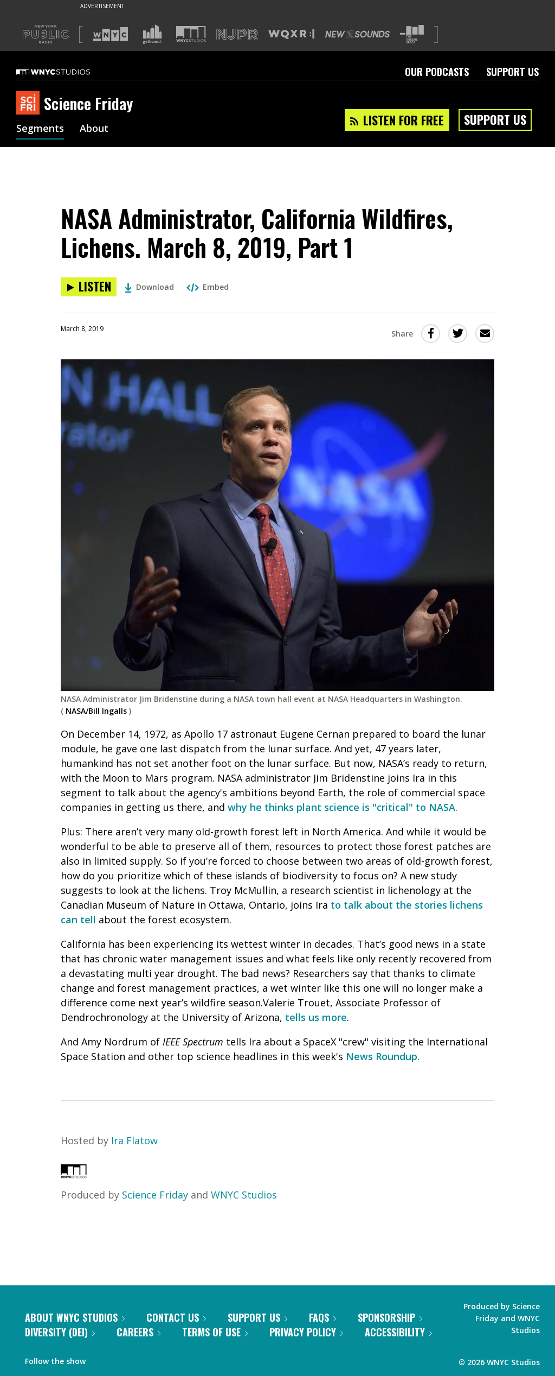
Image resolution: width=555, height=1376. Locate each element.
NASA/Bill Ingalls (96, 711)
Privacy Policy (306, 1332)
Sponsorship (390, 1317)
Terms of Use (215, 1332)
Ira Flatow (134, 1140)
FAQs (322, 1317)
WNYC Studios (244, 1194)
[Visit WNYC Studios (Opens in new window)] (191, 34)
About (94, 129)
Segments (40, 129)
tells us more (316, 1017)
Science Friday (155, 1194)
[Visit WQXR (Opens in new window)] (291, 34)
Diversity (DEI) (60, 1332)
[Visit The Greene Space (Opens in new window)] (412, 34)
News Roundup (381, 1056)
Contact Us (176, 1317)
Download (149, 287)
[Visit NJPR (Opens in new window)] (237, 34)
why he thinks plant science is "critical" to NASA (341, 807)
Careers (138, 1332)
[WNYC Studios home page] (66, 72)
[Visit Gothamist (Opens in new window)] (152, 34)
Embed (207, 287)
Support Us (512, 72)
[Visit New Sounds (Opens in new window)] (357, 34)
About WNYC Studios (75, 1317)
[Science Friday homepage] (30, 103)
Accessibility (398, 1332)
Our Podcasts (437, 72)
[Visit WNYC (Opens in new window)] (110, 34)
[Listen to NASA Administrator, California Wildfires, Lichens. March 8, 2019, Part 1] (89, 286)
